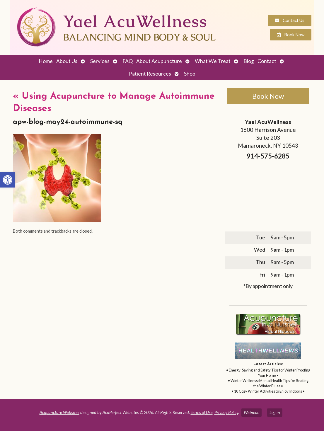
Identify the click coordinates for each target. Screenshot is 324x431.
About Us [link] (66, 61)
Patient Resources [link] (150, 74)
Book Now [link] (268, 96)
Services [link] (100, 61)
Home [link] (46, 61)
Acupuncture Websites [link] (59, 412)
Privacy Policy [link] (226, 412)
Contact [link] (267, 61)
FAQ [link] (127, 61)
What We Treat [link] (213, 61)
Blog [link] (248, 61)
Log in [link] (275, 412)
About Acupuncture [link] (159, 61)
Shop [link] (189, 74)
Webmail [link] (251, 412)
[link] (7, 180)
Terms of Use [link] (202, 412)
